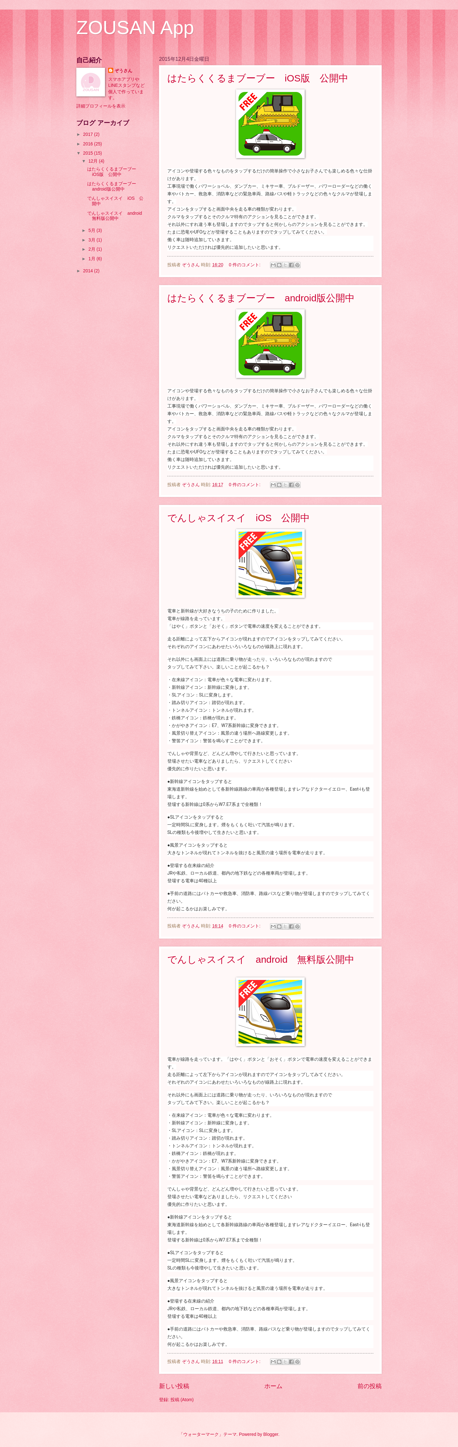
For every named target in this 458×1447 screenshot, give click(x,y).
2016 (88, 144)
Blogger (270, 1434)
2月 (92, 249)
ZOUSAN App (135, 27)
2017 (88, 134)
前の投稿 (369, 1386)
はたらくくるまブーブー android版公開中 (261, 298)
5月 (92, 230)
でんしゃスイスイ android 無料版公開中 (260, 959)
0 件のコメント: (245, 264)
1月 (92, 258)
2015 (88, 153)
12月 (93, 161)
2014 (88, 271)
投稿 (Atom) (182, 1399)
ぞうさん (123, 70)
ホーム (273, 1386)
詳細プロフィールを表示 (100, 106)
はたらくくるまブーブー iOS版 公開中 (257, 78)
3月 (92, 240)
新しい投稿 (174, 1386)
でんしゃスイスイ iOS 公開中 (238, 518)
